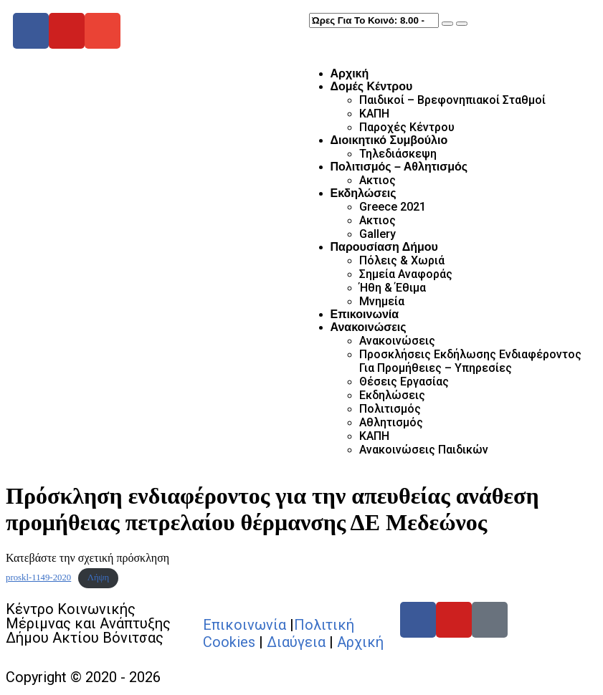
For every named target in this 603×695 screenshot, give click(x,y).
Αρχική (350, 73)
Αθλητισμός (391, 422)
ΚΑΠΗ (374, 113)
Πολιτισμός (390, 409)
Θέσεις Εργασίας (404, 381)
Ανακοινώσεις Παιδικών (423, 449)
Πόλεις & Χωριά (402, 260)
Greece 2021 (392, 207)
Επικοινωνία (365, 314)
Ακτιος (377, 180)
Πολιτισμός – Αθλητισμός (399, 166)
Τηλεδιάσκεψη (398, 153)
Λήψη (98, 577)
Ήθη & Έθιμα (392, 287)
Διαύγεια (296, 642)
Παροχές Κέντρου (407, 127)
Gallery (377, 234)
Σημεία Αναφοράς (405, 274)
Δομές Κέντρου (372, 86)
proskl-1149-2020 (38, 577)
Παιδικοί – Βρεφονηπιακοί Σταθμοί (452, 100)
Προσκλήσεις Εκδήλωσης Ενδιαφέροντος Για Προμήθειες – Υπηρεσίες (470, 361)
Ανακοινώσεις (369, 327)
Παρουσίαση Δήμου (384, 247)
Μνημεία (381, 301)
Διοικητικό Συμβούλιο (389, 140)
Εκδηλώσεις (364, 193)
